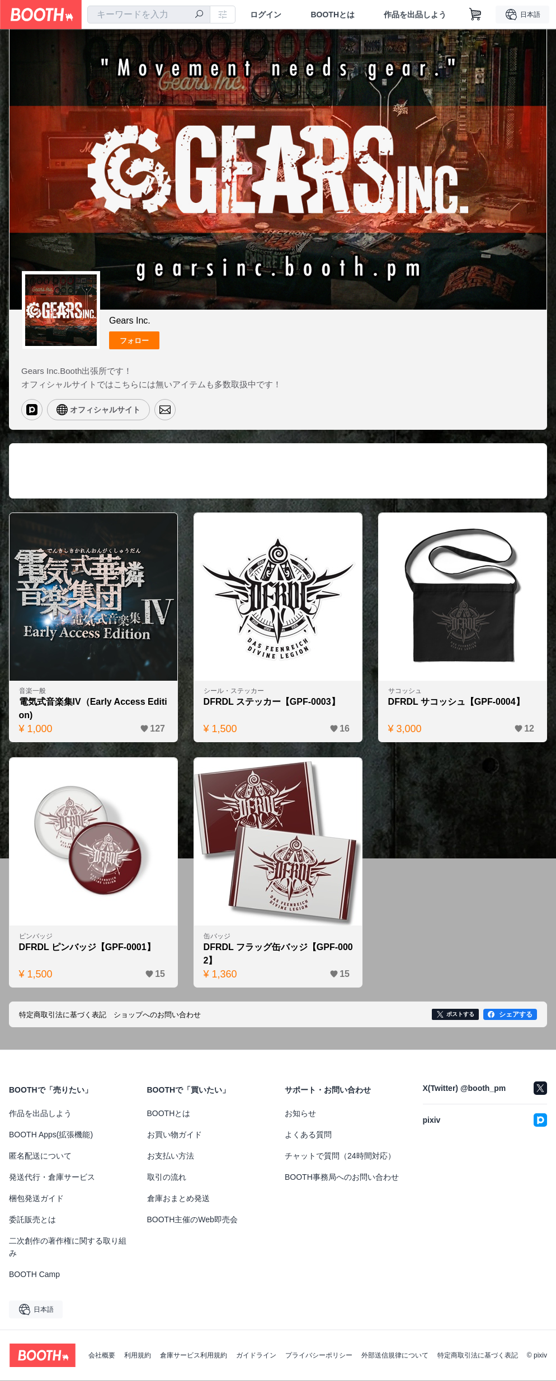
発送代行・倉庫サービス (52, 1177)
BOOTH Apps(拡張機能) (51, 1135)
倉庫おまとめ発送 (178, 1198)
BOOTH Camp (34, 1274)
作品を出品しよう (415, 14)
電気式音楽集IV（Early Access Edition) (93, 708)
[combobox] (148, 14)
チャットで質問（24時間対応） (340, 1156)
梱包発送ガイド (36, 1198)
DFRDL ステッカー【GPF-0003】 (272, 701)
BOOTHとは (332, 14)
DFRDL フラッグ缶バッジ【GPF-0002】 (276, 953)
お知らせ (300, 1113)
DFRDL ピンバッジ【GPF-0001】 (87, 947)
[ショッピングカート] (475, 14)
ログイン (265, 14)
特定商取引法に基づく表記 (477, 1355)
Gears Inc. (129, 320)
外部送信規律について (394, 1355)
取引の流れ (166, 1177)
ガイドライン (256, 1355)
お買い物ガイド (174, 1135)
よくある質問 (308, 1135)
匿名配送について (40, 1156)
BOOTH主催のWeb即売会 (192, 1220)
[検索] (199, 15)
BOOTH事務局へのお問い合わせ (342, 1177)
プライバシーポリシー (318, 1355)
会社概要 (101, 1355)
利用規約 (137, 1355)
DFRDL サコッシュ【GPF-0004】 (456, 701)
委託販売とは (32, 1220)
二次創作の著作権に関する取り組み (67, 1247)
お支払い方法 (170, 1156)
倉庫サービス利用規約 (193, 1355)
